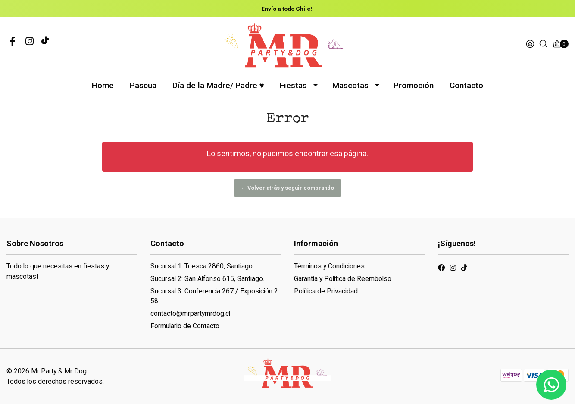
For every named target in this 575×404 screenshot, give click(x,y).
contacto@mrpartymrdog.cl (190, 313)
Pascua (143, 85)
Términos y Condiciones (329, 266)
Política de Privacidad (326, 291)
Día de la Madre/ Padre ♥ (218, 85)
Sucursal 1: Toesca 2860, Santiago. (202, 266)
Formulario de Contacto (184, 326)
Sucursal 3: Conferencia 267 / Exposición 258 (214, 296)
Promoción (414, 85)
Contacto (466, 85)
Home (103, 85)
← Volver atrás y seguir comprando (287, 188)
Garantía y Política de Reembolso (342, 278)
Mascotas (350, 85)
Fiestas (293, 85)
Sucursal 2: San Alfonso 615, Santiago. (207, 278)
